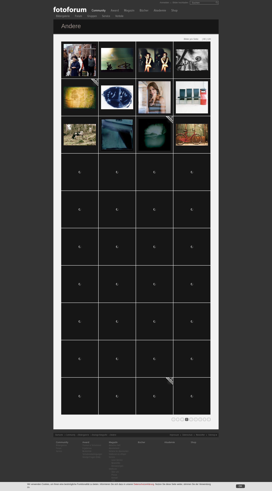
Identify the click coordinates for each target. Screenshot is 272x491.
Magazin (129, 11)
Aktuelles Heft (114, 445)
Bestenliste (86, 451)
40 (200, 39)
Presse (114, 474)
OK (240, 486)
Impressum (174, 435)
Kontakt (114, 477)
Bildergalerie (63, 16)
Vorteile (119, 16)
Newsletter (200, 435)
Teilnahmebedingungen (92, 454)
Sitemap (211, 435)
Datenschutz (187, 435)
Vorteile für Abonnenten (119, 451)
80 (204, 39)
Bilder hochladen (180, 2)
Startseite (59, 435)
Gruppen (92, 16)
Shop (174, 11)
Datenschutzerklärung (144, 484)
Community (99, 11)
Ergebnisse (87, 448)
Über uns (115, 472)
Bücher (144, 11)
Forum (78, 16)
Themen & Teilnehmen (91, 445)
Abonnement (114, 448)
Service (106, 16)
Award (115, 11)
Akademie (160, 11)
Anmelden (164, 2)
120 (209, 39)
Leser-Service (117, 460)
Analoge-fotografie (99, 435)
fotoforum (113, 469)
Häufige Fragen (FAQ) (91, 457)
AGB (113, 480)
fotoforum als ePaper (117, 454)
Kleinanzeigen (117, 466)
